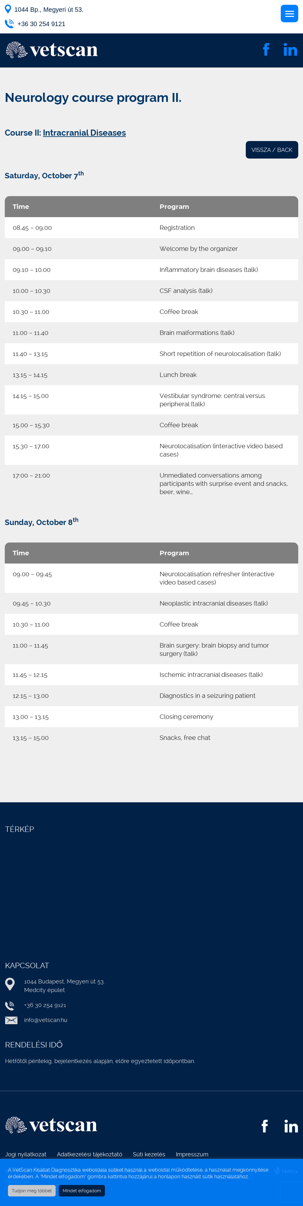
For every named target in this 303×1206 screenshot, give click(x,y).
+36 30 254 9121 (41, 23)
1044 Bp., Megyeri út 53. (49, 9)
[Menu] (289, 13)
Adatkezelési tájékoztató (89, 1154)
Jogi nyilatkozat (25, 1154)
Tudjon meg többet (32, 1190)
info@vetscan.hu (45, 1020)
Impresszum (192, 1154)
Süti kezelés (149, 1154)
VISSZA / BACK (272, 149)
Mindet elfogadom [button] (82, 1190)
